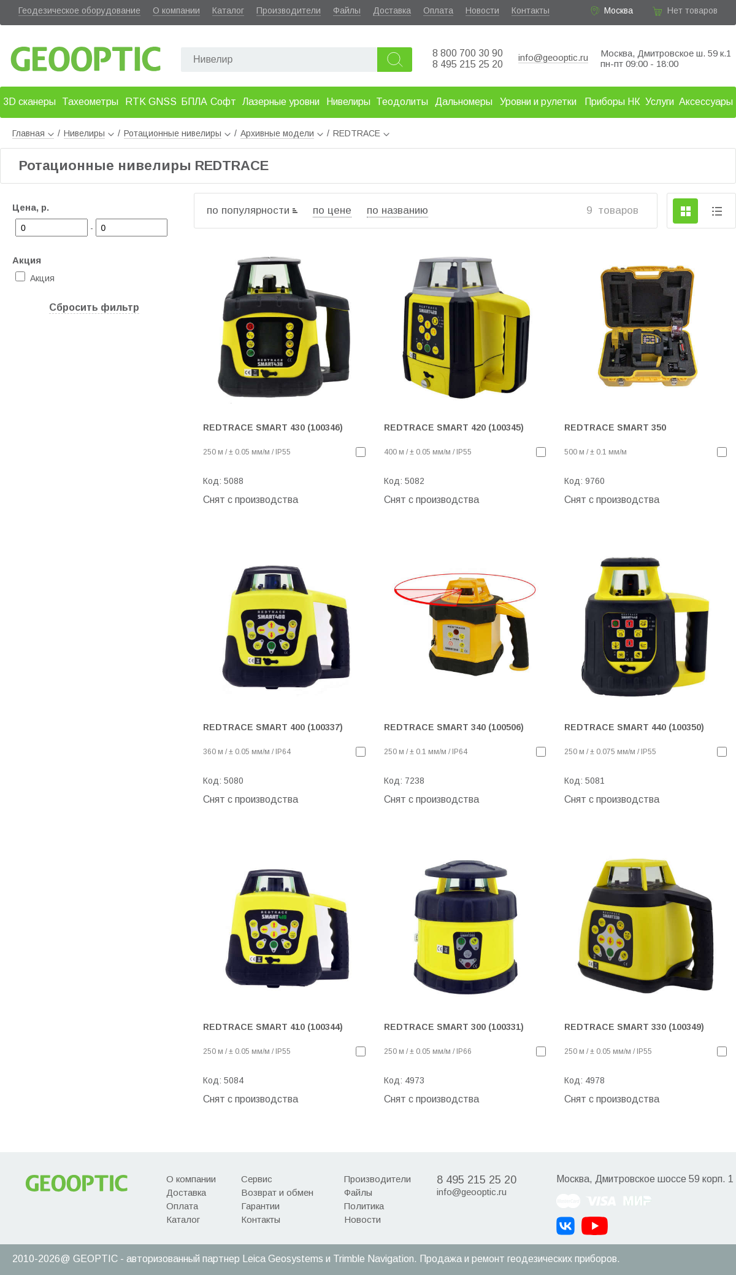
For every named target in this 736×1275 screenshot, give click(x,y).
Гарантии (260, 1206)
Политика (364, 1206)
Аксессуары (706, 101)
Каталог (228, 10)
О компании (176, 10)
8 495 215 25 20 (467, 64)
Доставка (392, 10)
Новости (482, 10)
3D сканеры (29, 101)
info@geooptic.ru (553, 57)
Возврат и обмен (277, 1192)
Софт (223, 101)
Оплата (438, 10)
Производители (288, 10)
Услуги (659, 101)
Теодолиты (402, 101)
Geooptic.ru (86, 56)
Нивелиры (348, 101)
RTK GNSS (151, 101)
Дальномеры (464, 101)
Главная (33, 133)
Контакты (531, 10)
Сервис (256, 1179)
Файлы (347, 10)
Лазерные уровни (281, 101)
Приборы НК (612, 101)
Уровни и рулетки (538, 101)
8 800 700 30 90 (467, 53)
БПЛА (194, 101)
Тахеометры (90, 101)
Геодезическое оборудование (79, 10)
